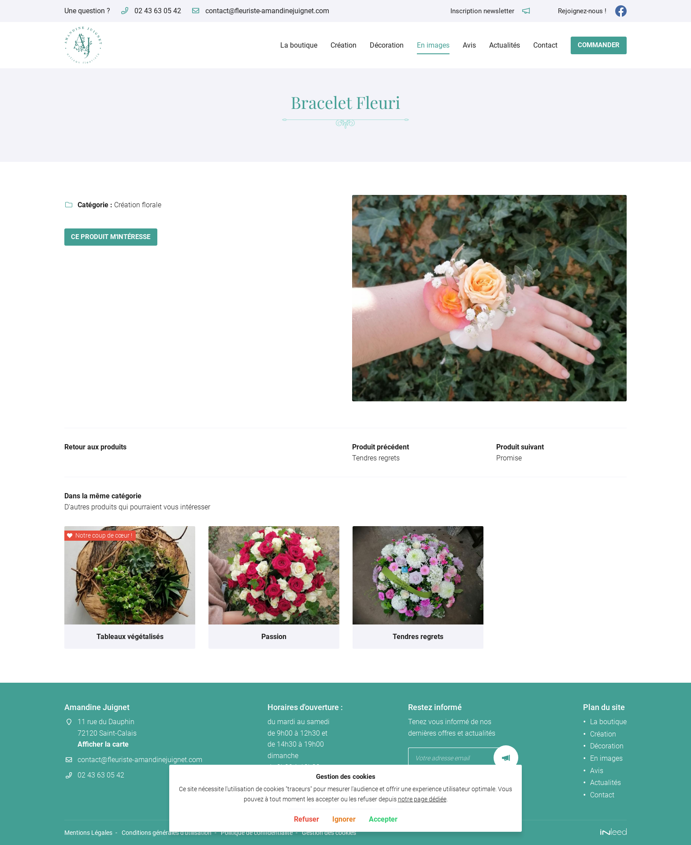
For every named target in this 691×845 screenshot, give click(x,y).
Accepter (383, 819)
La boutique (298, 45)
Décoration (387, 45)
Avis (469, 45)
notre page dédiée (422, 799)
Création (344, 45)
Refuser (306, 819)
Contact (545, 45)
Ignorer (344, 819)
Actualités (504, 45)
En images (433, 45)
